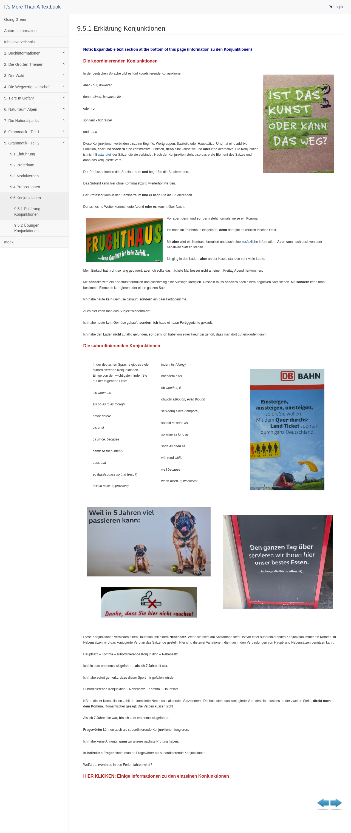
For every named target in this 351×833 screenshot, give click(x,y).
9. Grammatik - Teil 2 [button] (34, 142)
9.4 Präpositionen (25, 187)
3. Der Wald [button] (34, 75)
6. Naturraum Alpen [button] (34, 109)
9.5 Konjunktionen (25, 198)
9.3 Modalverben (24, 176)
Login (336, 7)
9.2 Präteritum (22, 165)
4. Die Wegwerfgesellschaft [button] (34, 86)
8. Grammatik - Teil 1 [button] (34, 131)
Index (8, 242)
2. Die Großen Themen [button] (34, 64)
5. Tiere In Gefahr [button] (34, 97)
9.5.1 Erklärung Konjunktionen (27, 212)
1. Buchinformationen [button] (34, 52)
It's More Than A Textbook (32, 7)
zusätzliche (250, 242)
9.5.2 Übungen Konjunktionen (26, 228)
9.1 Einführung (22, 154)
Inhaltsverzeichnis (19, 42)
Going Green (15, 19)
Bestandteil (103, 155)
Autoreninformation (20, 31)
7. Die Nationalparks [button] (34, 120)
